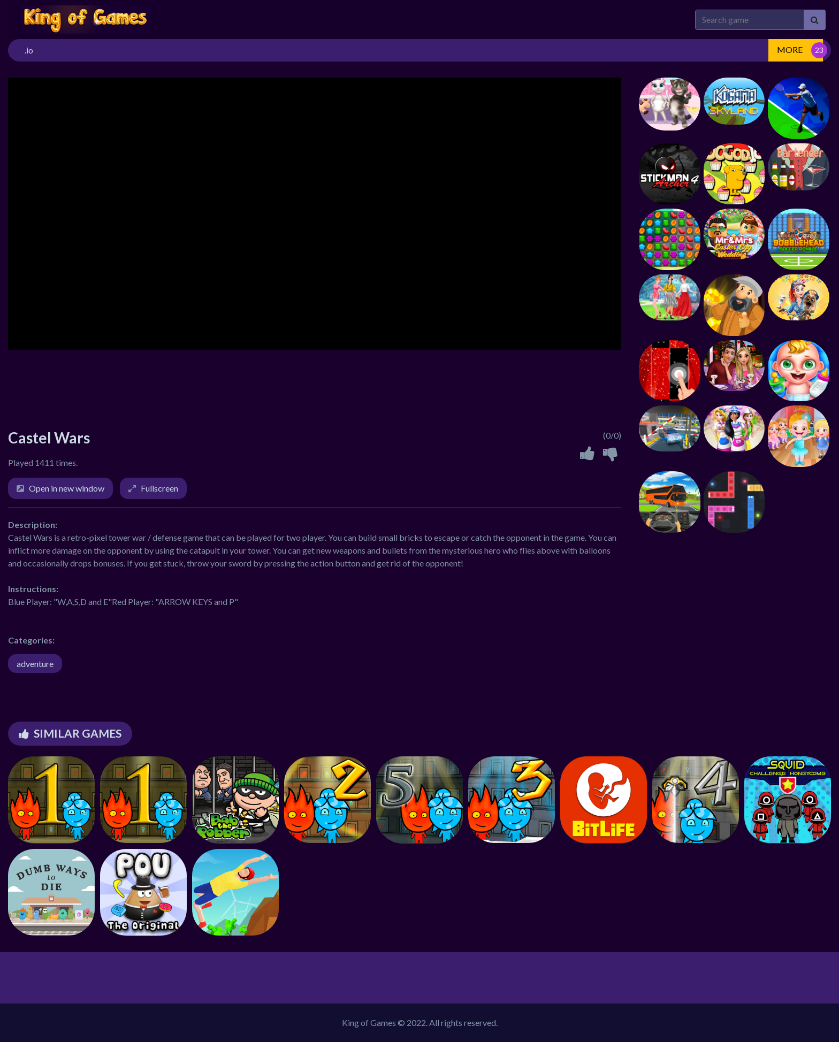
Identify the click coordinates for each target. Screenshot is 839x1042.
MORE (790, 49)
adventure (35, 663)
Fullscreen (159, 488)
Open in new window (66, 488)
